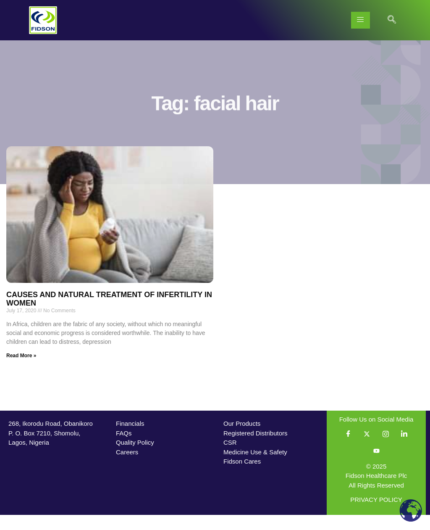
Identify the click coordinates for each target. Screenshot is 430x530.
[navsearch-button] (391, 20)
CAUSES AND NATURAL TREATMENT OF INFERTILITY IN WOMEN (109, 314)
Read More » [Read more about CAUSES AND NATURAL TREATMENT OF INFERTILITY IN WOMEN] (21, 371)
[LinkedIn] (404, 449)
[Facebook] (348, 449)
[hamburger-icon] (360, 20)
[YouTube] (376, 466)
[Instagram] (385, 449)
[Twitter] (367, 449)
